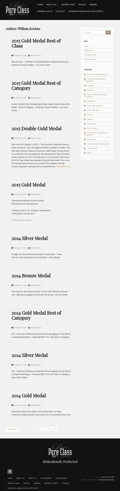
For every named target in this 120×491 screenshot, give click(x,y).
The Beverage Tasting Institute (98, 144)
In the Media (91, 124)
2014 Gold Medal (29, 395)
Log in (86, 46)
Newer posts (13, 429)
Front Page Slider (93, 110)
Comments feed (90, 55)
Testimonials (61, 478)
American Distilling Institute (97, 74)
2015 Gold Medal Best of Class (36, 43)
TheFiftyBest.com (63, 166)
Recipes (82, 4)
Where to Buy (68, 4)
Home (40, 4)
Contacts (90, 90)
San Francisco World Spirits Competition (95, 134)
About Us (51, 4)
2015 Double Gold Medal (37, 128)
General (90, 115)
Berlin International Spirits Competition (95, 80)
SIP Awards (91, 139)
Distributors (91, 101)
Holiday (90, 119)
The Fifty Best (92, 148)
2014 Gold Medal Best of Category (36, 315)
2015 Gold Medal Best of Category (36, 85)
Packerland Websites (106, 480)
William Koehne (35, 55)
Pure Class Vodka (107, 477)
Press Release (92, 128)
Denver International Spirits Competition (95, 95)
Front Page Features (94, 106)
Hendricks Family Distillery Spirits (85, 11)
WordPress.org (89, 59)
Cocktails (90, 85)
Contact (60, 11)
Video (89, 153)
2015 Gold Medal (28, 184)
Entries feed (88, 50)
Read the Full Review (21, 220)
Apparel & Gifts (44, 11)
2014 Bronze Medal (31, 275)
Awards (93, 4)
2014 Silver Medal (30, 238)
